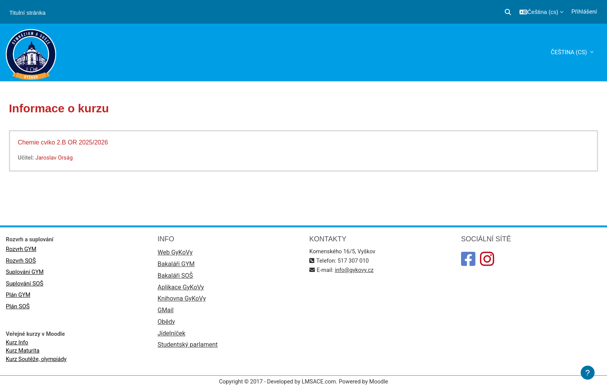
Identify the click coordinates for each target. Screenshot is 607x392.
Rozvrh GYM (22, 249)
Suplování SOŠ (24, 284)
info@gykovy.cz (356, 270)
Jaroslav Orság (55, 158)
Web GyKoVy (175, 253)
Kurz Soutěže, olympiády (37, 361)
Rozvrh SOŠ (21, 261)
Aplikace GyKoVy (181, 288)
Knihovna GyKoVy (182, 300)
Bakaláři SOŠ (175, 276)
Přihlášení (584, 11)
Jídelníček (171, 336)
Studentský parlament (188, 347)
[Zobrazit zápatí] (588, 373)
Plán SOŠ (17, 307)
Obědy (166, 324)
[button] (507, 12)
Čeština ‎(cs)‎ (569, 52)
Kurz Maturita (23, 352)
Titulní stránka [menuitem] (27, 12)
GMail (165, 312)
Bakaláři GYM (176, 265)
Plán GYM (18, 296)
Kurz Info (17, 343)
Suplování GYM (25, 273)
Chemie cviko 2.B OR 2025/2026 (63, 142)
